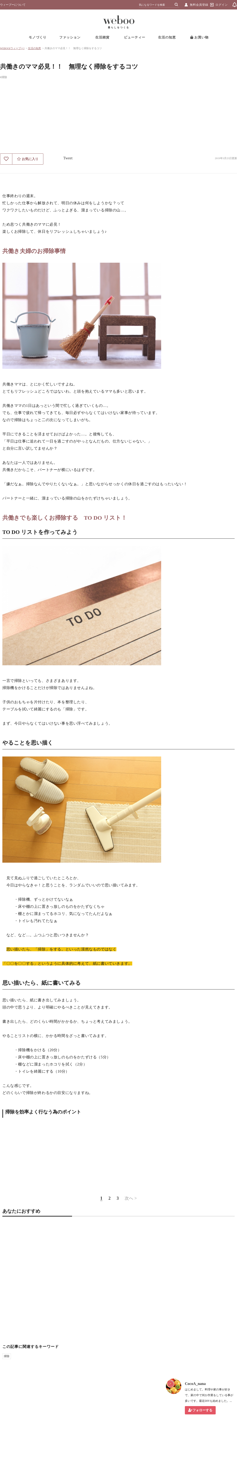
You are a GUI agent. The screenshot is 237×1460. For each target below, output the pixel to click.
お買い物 (199, 37)
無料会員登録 (199, 4)
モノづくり (37, 37)
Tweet (68, 158)
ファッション (70, 37)
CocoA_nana (195, 1384)
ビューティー (134, 37)
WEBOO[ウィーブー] (12, 48)
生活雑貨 (102, 37)
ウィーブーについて (13, 4)
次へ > (131, 1198)
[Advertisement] (118, 118)
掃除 (6, 1356)
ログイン (221, 4)
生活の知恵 (167, 37)
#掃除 (3, 77)
